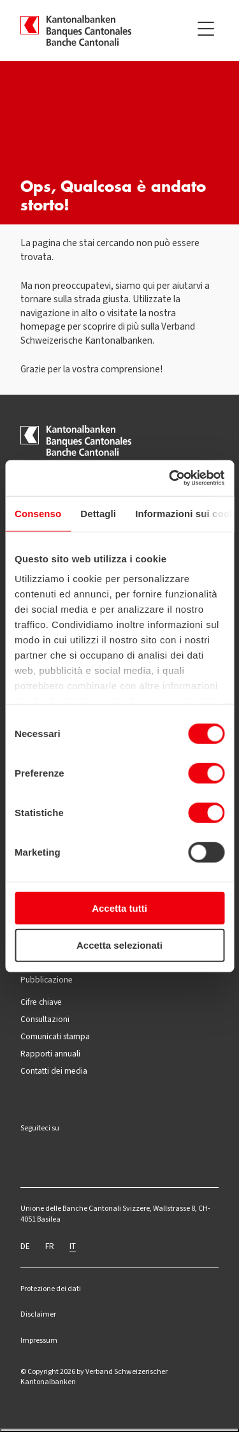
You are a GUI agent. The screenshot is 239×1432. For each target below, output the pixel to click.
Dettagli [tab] (98, 513)
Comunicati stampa (55, 1036)
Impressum (38, 1340)
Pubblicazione (46, 979)
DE (25, 1246)
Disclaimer (38, 1314)
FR (49, 1246)
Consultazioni (44, 1019)
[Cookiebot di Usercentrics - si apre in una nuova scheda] (170, 478)
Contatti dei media (53, 1070)
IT (72, 1246)
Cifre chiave (41, 1001)
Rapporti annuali (50, 1053)
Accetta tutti (119, 907)
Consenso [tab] (38, 513)
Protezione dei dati (50, 1288)
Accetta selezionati (119, 945)
